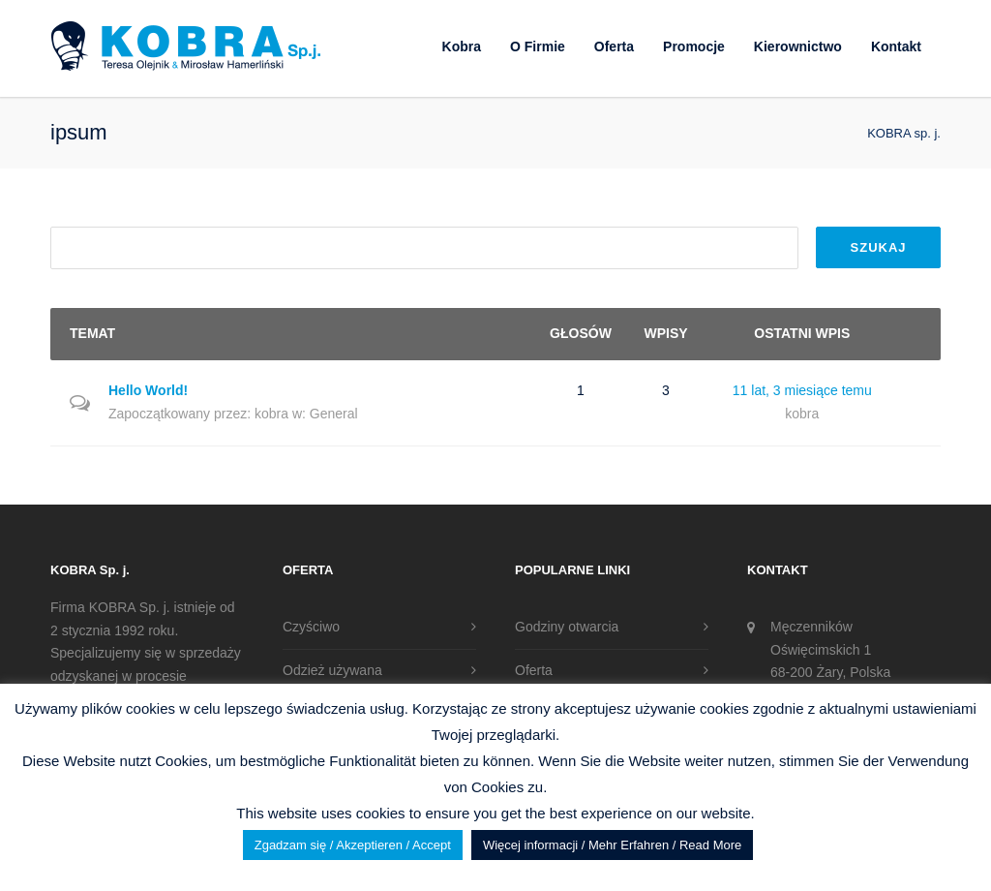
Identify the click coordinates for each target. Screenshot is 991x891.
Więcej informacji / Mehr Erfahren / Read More (612, 845)
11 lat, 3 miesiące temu (802, 390)
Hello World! (148, 390)
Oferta (614, 46)
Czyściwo (311, 626)
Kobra (461, 46)
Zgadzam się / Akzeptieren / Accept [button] (353, 845)
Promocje (694, 46)
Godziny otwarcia (566, 626)
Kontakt (896, 46)
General (334, 413)
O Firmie (537, 46)
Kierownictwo (798, 46)
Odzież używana (332, 670)
